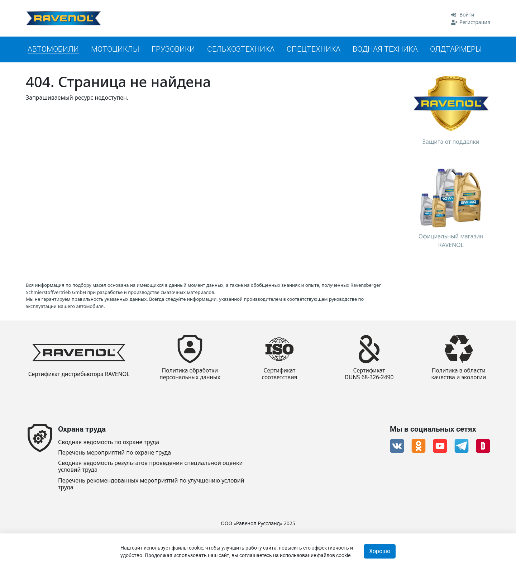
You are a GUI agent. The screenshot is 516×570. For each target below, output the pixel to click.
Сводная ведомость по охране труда (108, 442)
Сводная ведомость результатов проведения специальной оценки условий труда (150, 466)
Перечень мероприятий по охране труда (114, 452)
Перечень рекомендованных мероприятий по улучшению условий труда (151, 484)
